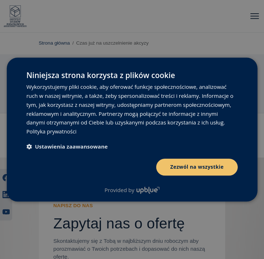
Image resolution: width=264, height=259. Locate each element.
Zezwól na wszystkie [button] (197, 166)
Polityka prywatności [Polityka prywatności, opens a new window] (52, 131)
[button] (67, 146)
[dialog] (132, 129)
